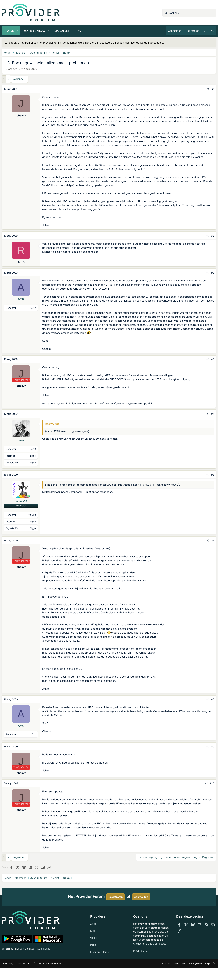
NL (212, 30)
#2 (212, 235)
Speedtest (61, 30)
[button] (17, 30)
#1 (213, 89)
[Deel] (207, 89)
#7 (212, 540)
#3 (212, 272)
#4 (212, 359)
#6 (212, 474)
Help (207, 963)
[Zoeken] (189, 13)
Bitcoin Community (40, 948)
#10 (212, 783)
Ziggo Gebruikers (156, 942)
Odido (93, 937)
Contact (166, 963)
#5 (212, 413)
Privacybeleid (195, 963)
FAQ (78, 30)
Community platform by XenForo (32, 963)
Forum (10, 30)
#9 (212, 746)
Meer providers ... (100, 951)
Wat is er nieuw (34, 30)
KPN (92, 929)
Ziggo (93, 922)
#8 (212, 699)
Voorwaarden (179, 963)
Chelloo (137, 942)
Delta (93, 944)
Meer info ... (140, 950)
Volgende (18, 78)
